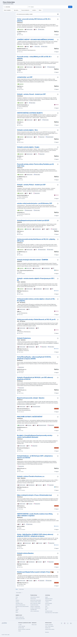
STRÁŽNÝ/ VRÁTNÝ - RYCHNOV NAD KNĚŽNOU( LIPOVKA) (35, 39)
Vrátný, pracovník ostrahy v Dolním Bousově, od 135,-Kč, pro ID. (36, 319)
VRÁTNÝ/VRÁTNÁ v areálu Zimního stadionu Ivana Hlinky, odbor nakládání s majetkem (35, 514)
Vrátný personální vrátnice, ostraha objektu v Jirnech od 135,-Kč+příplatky (36, 300)
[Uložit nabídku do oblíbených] (58, 19)
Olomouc (17, 601)
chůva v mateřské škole (34, 611)
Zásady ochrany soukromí (49, 629)
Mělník (17, 610)
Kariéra (19, 630)
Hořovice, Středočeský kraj (20, 604)
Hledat (70, 6)
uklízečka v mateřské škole (35, 606)
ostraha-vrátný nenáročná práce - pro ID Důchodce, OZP (34, 203)
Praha (17, 597)
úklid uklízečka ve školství (35, 597)
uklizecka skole (33, 598)
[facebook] (61, 623)
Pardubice (17, 600)
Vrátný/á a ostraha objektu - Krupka (28, 147)
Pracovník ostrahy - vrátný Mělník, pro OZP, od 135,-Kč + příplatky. (34, 57)
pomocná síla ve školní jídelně (35, 600)
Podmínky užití (47, 627)
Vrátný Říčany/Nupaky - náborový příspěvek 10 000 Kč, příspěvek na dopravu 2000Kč (34, 357)
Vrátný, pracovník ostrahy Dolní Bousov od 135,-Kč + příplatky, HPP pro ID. (36, 240)
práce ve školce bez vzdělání (35, 603)
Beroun (17, 612)
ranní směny (47, 604)
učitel (46, 606)
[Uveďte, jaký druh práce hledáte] (15, 6)
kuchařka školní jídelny (34, 604)
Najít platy (47, 632)
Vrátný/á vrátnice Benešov (25, 553)
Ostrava (17, 609)
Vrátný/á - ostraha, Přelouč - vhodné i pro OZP (31, 184)
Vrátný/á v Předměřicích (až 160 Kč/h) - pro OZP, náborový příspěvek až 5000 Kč (35, 378)
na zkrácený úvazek (48, 611)
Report (56, 34)
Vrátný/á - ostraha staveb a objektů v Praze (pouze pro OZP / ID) (35, 279)
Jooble (8, 634)
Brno (16, 598)
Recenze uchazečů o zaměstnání (24, 629)
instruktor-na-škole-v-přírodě (35, 601)
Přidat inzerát (34, 624)
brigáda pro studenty (48, 598)
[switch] (58, 14)
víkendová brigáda (48, 600)
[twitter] (68, 623)
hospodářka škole (33, 609)
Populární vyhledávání (49, 624)
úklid (46, 609)
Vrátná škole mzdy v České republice (51, 612)
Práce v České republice (49, 626)
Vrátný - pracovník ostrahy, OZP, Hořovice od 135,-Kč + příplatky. (34, 20)
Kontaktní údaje (21, 627)
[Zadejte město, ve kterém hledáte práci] (40, 6)
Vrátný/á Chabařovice (24, 338)
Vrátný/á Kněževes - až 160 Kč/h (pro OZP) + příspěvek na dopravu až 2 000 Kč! (35, 456)
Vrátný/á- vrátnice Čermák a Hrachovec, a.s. (30, 476)
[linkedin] (71, 623)
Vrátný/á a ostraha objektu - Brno (27, 130)
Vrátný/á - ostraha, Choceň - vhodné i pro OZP (31, 94)
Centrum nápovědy (21, 626)
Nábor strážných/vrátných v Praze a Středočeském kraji (34, 495)
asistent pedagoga (48, 603)
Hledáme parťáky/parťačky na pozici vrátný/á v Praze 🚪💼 (35, 572)
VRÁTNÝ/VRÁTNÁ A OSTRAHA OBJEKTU (30, 113)
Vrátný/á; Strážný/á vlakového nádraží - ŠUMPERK (32, 259)
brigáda (46, 597)
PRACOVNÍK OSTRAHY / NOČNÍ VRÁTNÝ (29, 416)
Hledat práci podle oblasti (20, 618)
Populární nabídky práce (20, 617)
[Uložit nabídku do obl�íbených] (58, 147)
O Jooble (20, 624)
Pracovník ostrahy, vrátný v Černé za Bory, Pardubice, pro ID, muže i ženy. (35, 165)
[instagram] (65, 623)
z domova (47, 601)
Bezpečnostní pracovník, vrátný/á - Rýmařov (30, 398)
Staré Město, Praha (19, 603)
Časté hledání (19, 592)
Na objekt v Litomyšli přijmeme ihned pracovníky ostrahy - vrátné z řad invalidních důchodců (35, 436)
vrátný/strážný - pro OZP (24, 77)
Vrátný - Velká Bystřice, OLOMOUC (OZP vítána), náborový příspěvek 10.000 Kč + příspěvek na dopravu (35, 535)
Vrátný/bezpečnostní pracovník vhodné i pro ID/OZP (33, 220)
